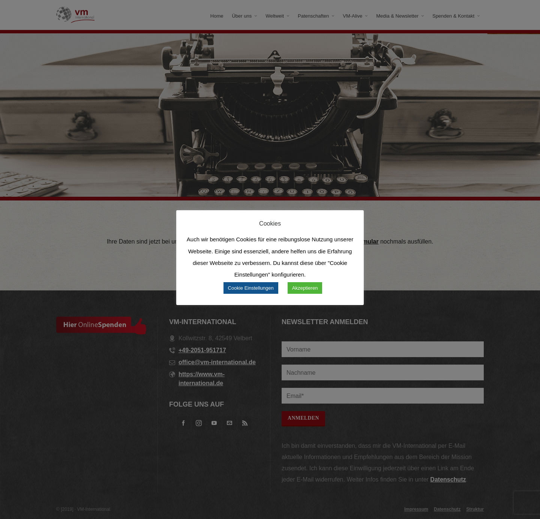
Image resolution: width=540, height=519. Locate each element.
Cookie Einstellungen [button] (251, 288)
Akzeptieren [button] (305, 288)
